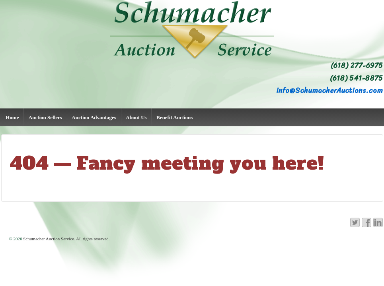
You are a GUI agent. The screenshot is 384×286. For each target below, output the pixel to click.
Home (12, 117)
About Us (136, 117)
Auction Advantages (94, 117)
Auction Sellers (45, 117)
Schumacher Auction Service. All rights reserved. (66, 238)
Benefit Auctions (174, 117)
